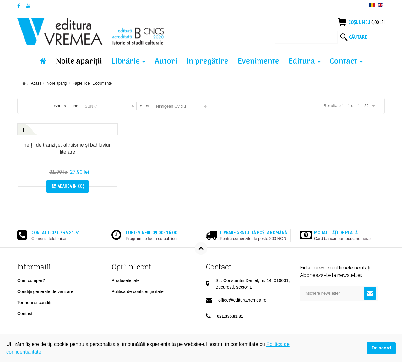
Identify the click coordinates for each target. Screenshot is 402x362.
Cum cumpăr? (31, 280)
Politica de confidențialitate (137, 291)
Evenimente (258, 61)
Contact (343, 61)
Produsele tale (125, 280)
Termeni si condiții (34, 302)
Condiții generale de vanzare (45, 291)
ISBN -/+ (91, 106)
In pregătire (207, 61)
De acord (381, 347)
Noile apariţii (79, 61)
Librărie (125, 61)
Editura (302, 61)
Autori (166, 61)
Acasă (36, 83)
